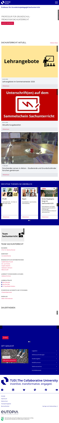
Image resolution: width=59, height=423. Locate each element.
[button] (28, 221)
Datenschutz (4, 401)
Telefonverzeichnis (37, 366)
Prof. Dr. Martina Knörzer (8, 250)
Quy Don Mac (6, 284)
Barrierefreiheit (5, 406)
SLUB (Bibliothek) (36, 370)
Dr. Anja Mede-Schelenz (8, 286)
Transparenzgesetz (6, 403)
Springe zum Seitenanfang (49, 406)
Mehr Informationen (7, 298)
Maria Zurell (5, 269)
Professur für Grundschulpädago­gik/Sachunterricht (20, 7)
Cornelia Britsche (6, 256)
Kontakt (3, 396)
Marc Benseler (6, 282)
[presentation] (1, 204)
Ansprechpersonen (7, 292)
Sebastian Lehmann (7, 268)
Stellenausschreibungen (38, 354)
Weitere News (54, 43)
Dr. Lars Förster (6, 264)
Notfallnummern (36, 362)
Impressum (4, 398)
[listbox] (29, 204)
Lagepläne (34, 351)
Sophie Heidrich (6, 265)
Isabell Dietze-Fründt (7, 262)
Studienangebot (36, 358)
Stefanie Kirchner (6, 276)
